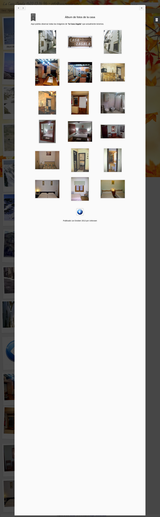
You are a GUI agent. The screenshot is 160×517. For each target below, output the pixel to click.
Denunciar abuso (100, 515)
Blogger (92, 515)
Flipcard (10, 10)
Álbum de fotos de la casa (80, 17)
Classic (3, 10)
